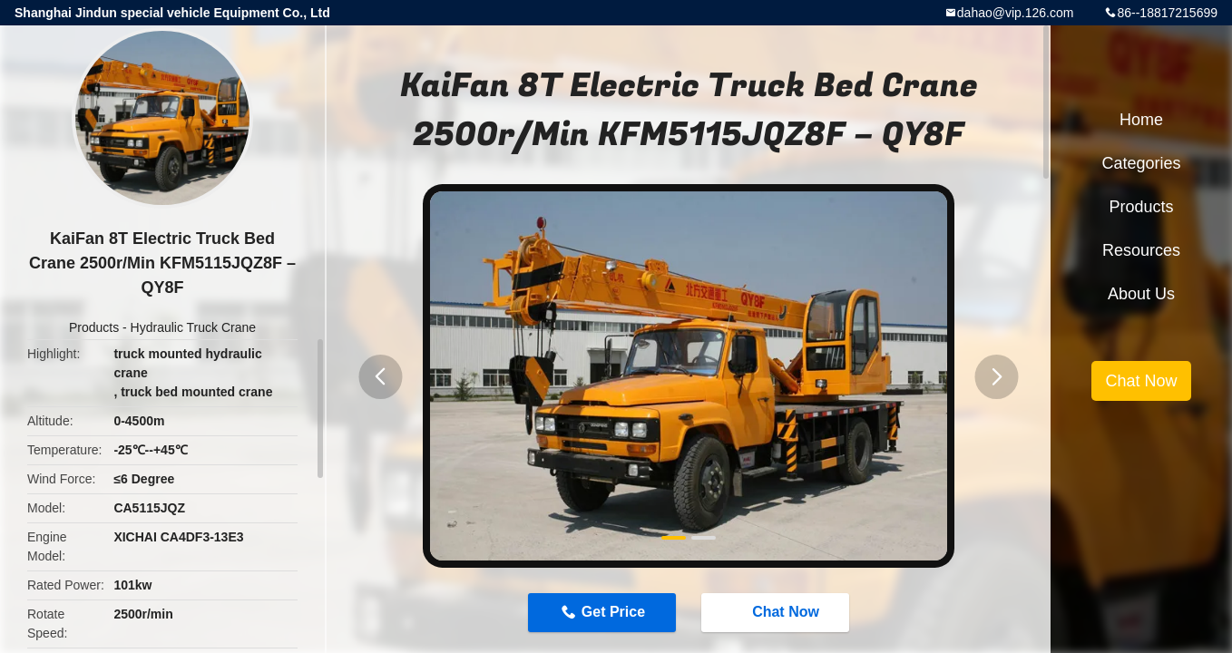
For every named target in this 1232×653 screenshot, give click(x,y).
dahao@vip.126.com (1015, 12)
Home (1141, 120)
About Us (1141, 294)
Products (94, 327)
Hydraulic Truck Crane (194, 327)
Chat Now (776, 612)
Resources (1141, 250)
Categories (1140, 163)
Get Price (613, 611)
